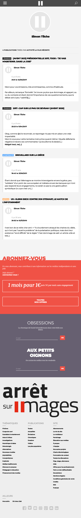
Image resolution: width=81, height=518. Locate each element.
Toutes (30, 428)
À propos (56, 443)
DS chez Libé (17, 501)
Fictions (5, 428)
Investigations (7, 440)
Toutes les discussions (60, 458)
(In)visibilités (6, 455)
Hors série (6, 501)
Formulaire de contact (61, 455)
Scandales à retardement (11, 434)
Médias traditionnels (9, 464)
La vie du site (57, 431)
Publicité (5, 461)
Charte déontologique (61, 452)
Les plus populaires (34, 446)
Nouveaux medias (8, 452)
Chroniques (32, 437)
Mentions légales (59, 476)
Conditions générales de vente (64, 479)
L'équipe (56, 446)
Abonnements (58, 428)
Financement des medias (11, 473)
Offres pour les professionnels (63, 467)
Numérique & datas (9, 443)
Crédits (55, 482)
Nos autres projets (59, 449)
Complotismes (7, 458)
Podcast (56, 488)
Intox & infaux (7, 437)
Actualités (31, 431)
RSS (54, 485)
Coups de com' (7, 431)
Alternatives (6, 449)
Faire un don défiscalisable (62, 470)
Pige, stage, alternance (61, 461)
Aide (54, 464)
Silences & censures (9, 467)
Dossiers (31, 440)
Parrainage (57, 437)
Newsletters (57, 473)
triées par (25, 50)
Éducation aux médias (60, 440)
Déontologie (6, 446)
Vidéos (30, 443)
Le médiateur (58, 434)
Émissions (31, 434)
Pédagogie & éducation (10, 470)
